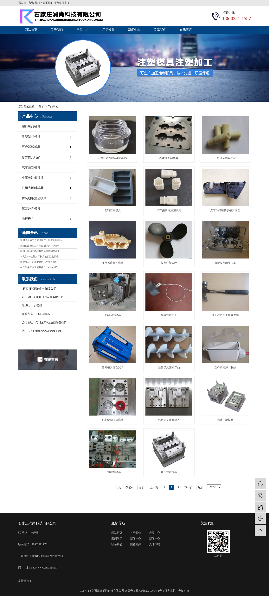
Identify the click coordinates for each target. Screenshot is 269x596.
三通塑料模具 (113, 472)
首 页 (42, 106)
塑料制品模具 (31, 126)
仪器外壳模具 (31, 208)
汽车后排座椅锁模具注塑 (225, 210)
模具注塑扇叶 (169, 262)
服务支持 (135, 544)
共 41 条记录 (126, 487)
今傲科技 (183, 590)
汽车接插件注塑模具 (169, 210)
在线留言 (186, 29)
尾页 (200, 487)
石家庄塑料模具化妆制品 (113, 158)
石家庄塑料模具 (168, 158)
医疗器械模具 (31, 147)
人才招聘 (154, 544)
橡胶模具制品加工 (225, 262)
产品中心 (82, 29)
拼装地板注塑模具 (34, 198)
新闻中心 (134, 29)
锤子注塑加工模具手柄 (225, 315)
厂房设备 (108, 29)
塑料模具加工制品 (225, 367)
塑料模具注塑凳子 (113, 367)
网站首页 (31, 29)
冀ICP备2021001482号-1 (150, 590)
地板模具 (28, 218)
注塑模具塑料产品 (169, 367)
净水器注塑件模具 (113, 262)
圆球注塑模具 (225, 419)
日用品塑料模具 (32, 188)
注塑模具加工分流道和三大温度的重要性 (41, 240)
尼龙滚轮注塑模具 (113, 419)
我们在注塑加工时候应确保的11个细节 (40, 245)
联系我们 (160, 29)
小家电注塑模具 (32, 177)
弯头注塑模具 (169, 472)
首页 (141, 487)
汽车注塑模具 (31, 167)
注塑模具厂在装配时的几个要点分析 (38, 262)
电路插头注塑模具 (169, 419)
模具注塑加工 (169, 315)
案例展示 (116, 538)
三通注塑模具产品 (225, 158)
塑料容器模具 (113, 210)
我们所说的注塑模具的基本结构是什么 (40, 251)
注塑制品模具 (31, 136)
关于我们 (57, 29)
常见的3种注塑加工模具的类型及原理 (39, 256)
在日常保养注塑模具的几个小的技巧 (38, 267)
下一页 (188, 487)
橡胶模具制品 (31, 157)
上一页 (154, 487)
